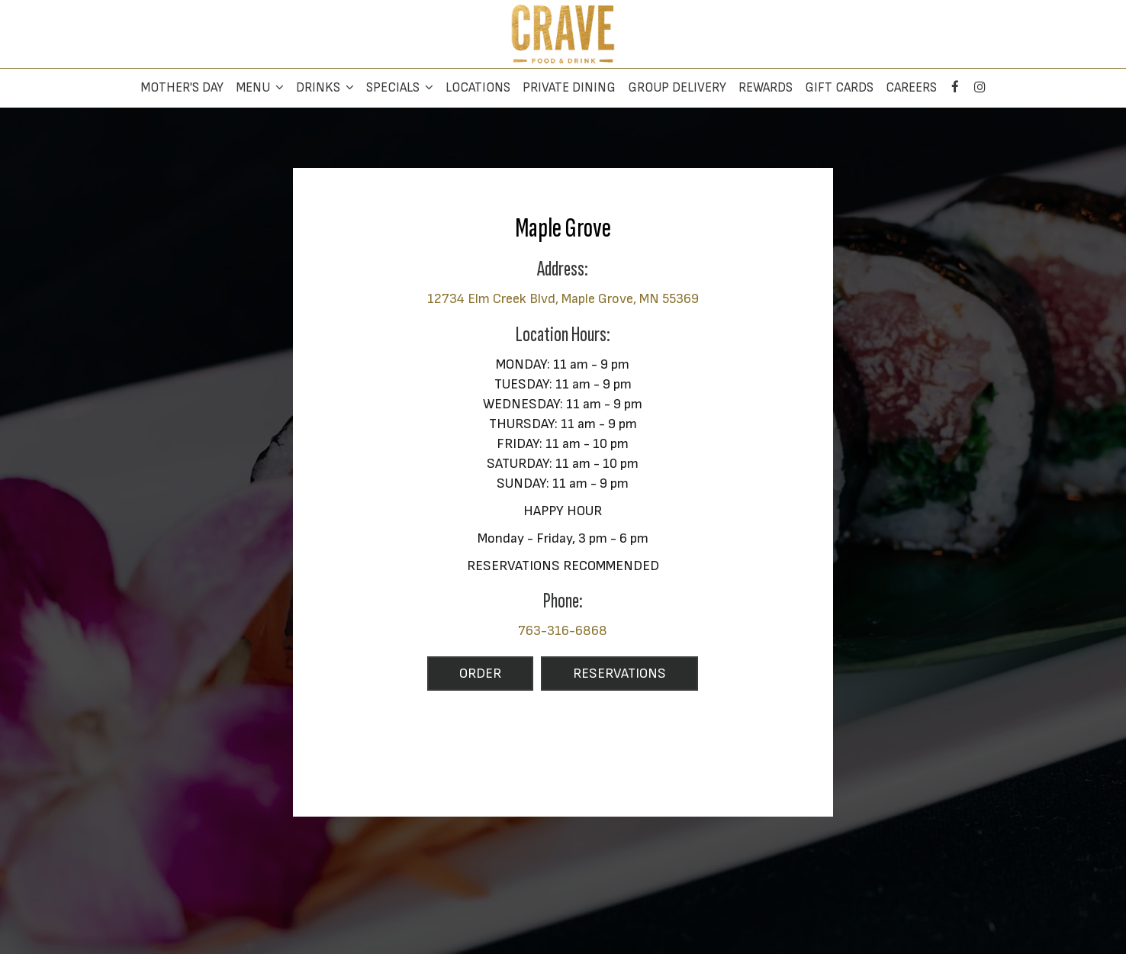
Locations (478, 87)
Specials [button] (399, 87)
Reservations (603, 677)
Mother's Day (182, 87)
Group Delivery (677, 87)
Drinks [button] (325, 87)
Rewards (765, 87)
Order (464, 677)
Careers (911, 87)
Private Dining (569, 87)
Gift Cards (839, 87)
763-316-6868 (562, 631)
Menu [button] (260, 87)
